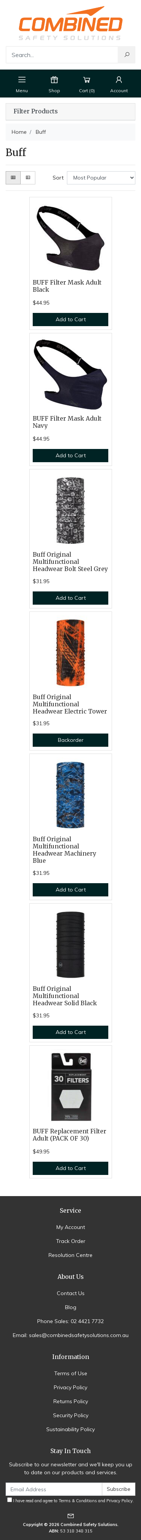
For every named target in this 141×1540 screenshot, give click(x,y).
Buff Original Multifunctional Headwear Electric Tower (70, 704)
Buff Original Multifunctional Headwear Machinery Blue (64, 850)
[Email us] (70, 1515)
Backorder (70, 740)
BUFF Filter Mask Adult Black (67, 286)
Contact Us (71, 1293)
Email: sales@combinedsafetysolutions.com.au (71, 1335)
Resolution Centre (70, 1255)
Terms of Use (70, 1373)
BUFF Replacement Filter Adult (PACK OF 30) (69, 1135)
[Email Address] (54, 1489)
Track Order (70, 1241)
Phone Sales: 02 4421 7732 (70, 1321)
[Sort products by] (101, 177)
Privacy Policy (70, 1387)
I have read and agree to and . (70, 1500)
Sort (58, 177)
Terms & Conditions (78, 1500)
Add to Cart (71, 319)
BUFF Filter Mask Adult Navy (67, 422)
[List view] (27, 177)
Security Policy (70, 1415)
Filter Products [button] (36, 111)
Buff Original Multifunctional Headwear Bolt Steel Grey (70, 562)
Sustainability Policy (70, 1429)
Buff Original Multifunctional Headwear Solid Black (65, 996)
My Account (70, 1227)
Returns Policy (70, 1401)
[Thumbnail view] (13, 177)
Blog (70, 1307)
